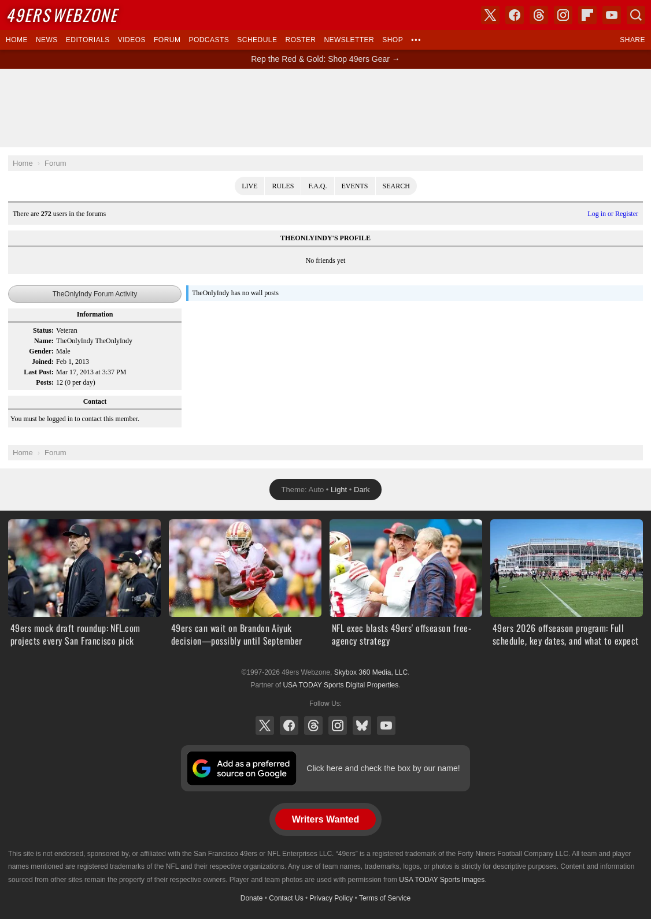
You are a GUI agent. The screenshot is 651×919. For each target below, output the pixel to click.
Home (17, 40)
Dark (361, 489)
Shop (392, 40)
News (47, 40)
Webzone (61, 15)
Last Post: (39, 372)
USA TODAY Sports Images (441, 880)
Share (632, 40)
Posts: (45, 382)
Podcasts (208, 40)
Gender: (41, 351)
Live (249, 186)
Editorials (88, 40)
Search (396, 186)
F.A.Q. (317, 186)
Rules (283, 186)
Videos (132, 40)
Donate (252, 898)
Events (355, 186)
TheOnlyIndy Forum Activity (95, 294)
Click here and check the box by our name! (383, 768)
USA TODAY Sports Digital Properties (340, 685)
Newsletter (349, 40)
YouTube (386, 725)
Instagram (337, 725)
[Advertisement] (325, 108)
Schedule (257, 40)
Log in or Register (612, 214)
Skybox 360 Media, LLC (371, 672)
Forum (167, 40)
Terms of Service (384, 898)
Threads (313, 725)
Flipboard (587, 15)
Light (339, 489)
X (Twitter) (265, 725)
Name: (44, 341)
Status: (43, 330)
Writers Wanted (325, 819)
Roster (300, 40)
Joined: (43, 362)
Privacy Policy (331, 898)
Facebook (289, 725)
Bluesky (362, 725)
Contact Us (286, 898)
